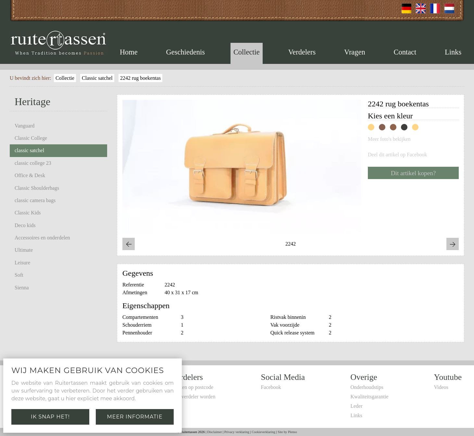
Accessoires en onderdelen (42, 237)
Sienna (22, 287)
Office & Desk (30, 175)
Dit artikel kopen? (413, 173)
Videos (441, 387)
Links (453, 52)
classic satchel (29, 150)
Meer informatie (134, 417)
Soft (19, 275)
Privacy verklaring (236, 432)
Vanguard (24, 125)
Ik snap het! (50, 417)
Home (129, 52)
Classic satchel (97, 78)
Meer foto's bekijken (389, 139)
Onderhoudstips (366, 387)
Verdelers (302, 52)
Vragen (354, 52)
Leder (356, 406)
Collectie (246, 52)
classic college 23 (33, 163)
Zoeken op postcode (192, 387)
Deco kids (25, 225)
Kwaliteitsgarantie (369, 396)
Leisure (22, 262)
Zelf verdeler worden (193, 396)
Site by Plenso (287, 432)
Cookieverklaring (263, 432)
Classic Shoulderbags (37, 188)
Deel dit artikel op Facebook (397, 154)
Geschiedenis (185, 52)
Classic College (31, 138)
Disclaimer (214, 432)
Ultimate (24, 250)
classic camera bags (35, 200)
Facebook (271, 387)
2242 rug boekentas (140, 78)
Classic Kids (28, 212)
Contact (405, 52)
